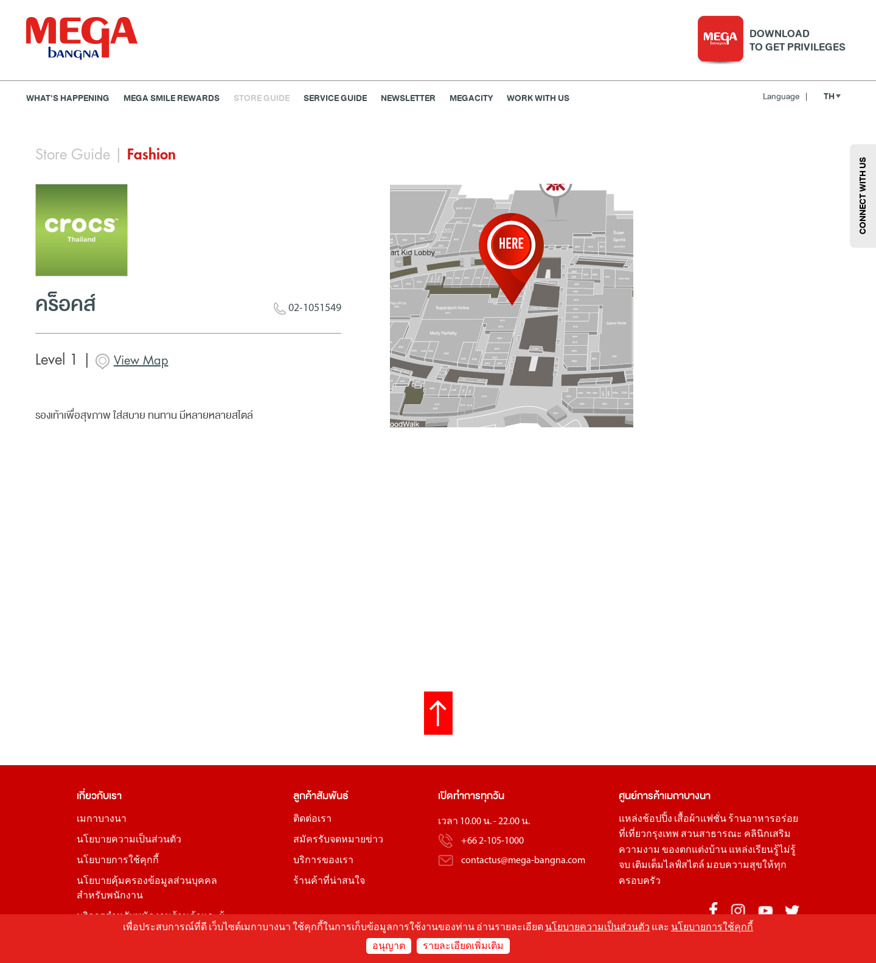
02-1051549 (307, 308)
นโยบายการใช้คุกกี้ (118, 861)
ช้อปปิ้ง (657, 819)
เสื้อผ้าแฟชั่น (700, 819)
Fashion (151, 154)
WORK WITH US (538, 98)
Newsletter (408, 98)
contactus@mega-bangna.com (523, 861)
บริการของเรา (323, 861)
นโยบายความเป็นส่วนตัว (129, 840)
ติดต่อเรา (312, 819)
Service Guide (335, 98)
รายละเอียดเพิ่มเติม (463, 946)
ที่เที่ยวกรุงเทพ (649, 834)
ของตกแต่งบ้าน (694, 850)
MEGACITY (471, 98)
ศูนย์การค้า (641, 796)
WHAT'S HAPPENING (67, 98)
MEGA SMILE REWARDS (171, 98)
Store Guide (262, 98)
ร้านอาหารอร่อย (763, 819)
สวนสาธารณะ (711, 834)
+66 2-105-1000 (492, 841)
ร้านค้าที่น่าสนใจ (329, 881)
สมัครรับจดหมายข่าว (338, 840)
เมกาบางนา (102, 819)
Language (785, 96)
